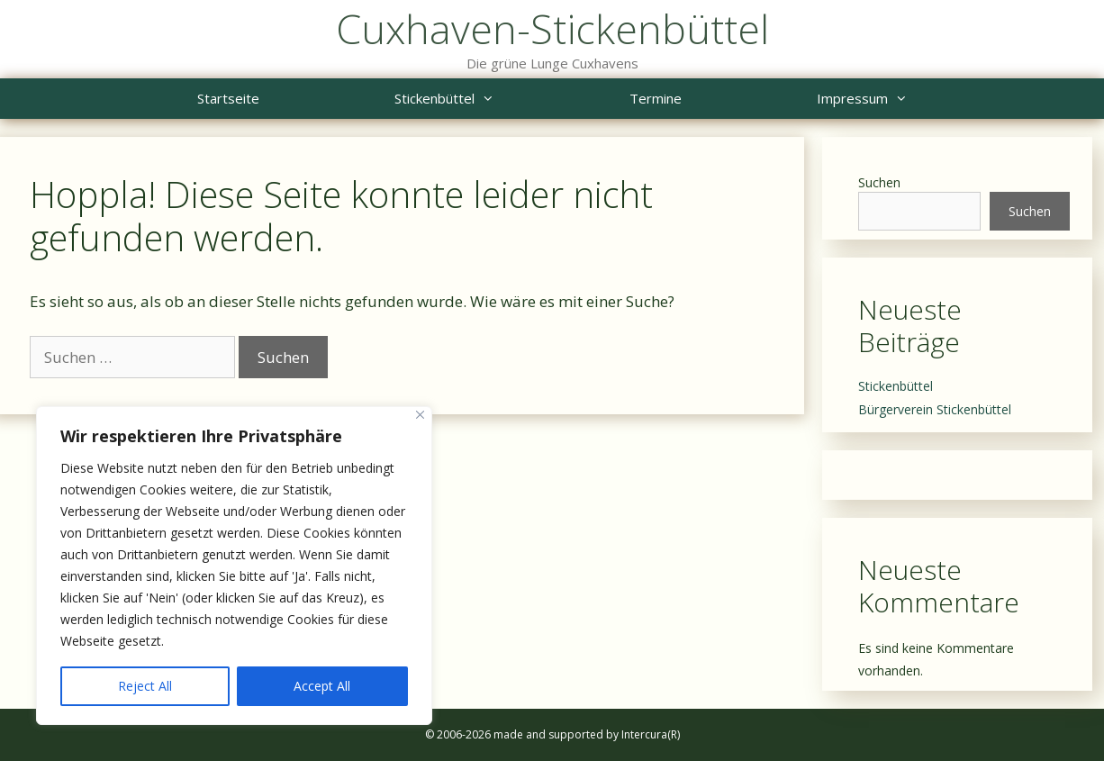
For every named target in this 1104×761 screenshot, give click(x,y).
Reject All (145, 685)
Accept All (322, 685)
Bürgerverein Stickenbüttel (934, 409)
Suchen (879, 182)
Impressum (896, 98)
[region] (234, 565)
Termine (655, 98)
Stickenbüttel (478, 98)
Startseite (228, 98)
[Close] (420, 415)
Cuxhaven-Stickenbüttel (552, 28)
